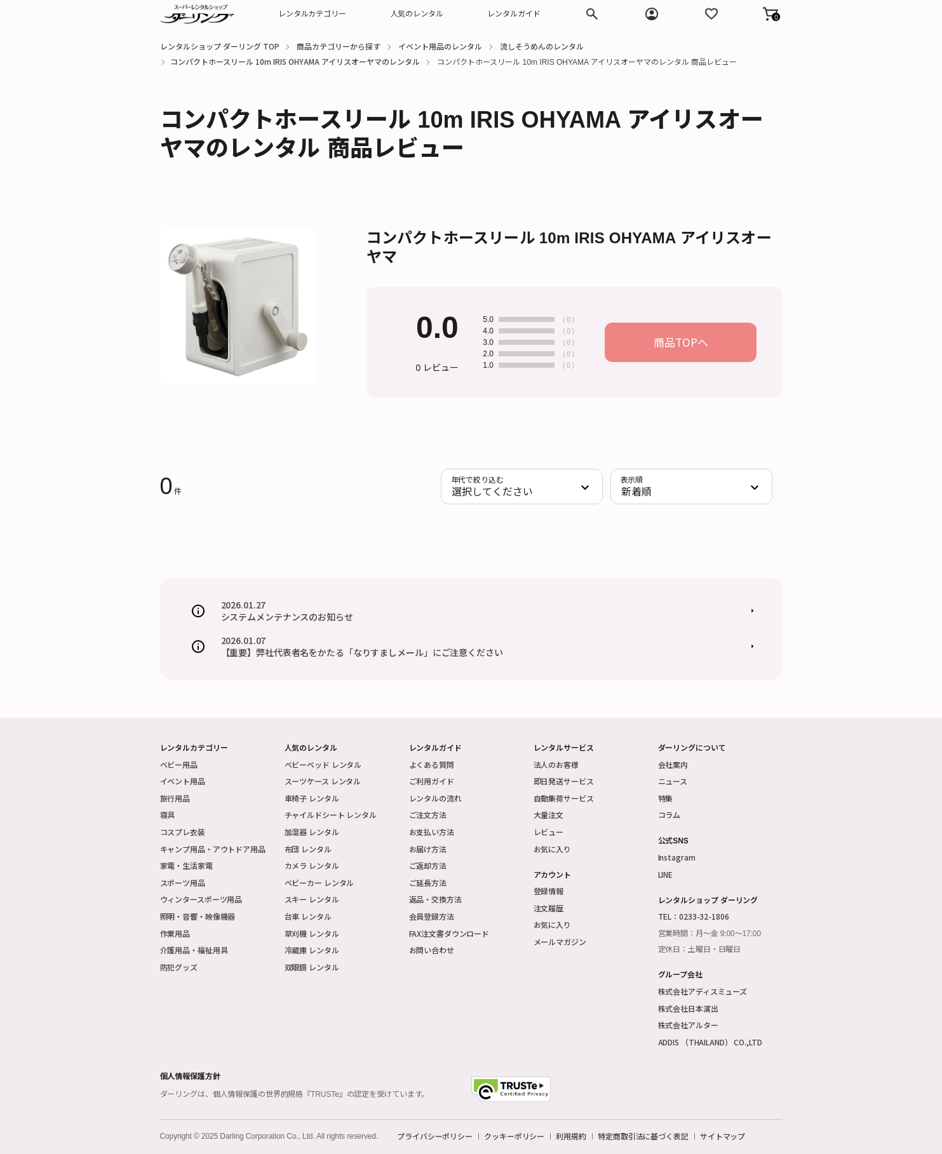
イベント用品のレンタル (440, 46)
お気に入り (552, 848)
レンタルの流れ (435, 798)
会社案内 (673, 764)
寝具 (167, 814)
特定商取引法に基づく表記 (643, 1136)
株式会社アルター (688, 1024)
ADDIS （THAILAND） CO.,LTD (710, 1042)
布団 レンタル (308, 848)
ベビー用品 (179, 764)
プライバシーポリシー (435, 1136)
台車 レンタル (308, 916)
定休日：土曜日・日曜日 (699, 949)
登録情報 (549, 890)
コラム (669, 814)
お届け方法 (428, 848)
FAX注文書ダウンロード (449, 933)
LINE (665, 874)
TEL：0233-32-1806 (693, 916)
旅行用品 (175, 798)
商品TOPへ (681, 342)
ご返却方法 (428, 865)
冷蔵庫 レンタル (312, 949)
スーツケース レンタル (323, 780)
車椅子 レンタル (312, 798)
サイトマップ (722, 1136)
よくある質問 (431, 764)
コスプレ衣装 (182, 831)
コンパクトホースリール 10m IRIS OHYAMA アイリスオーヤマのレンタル (295, 61)
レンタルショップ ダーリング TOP (219, 46)
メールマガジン (560, 941)
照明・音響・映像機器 (198, 916)
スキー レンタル (312, 899)
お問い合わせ (431, 949)
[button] (770, 14)
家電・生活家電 (186, 865)
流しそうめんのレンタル (542, 46)
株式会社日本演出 (688, 1008)
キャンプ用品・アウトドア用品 (213, 848)
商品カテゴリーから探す (338, 46)
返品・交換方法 (435, 899)
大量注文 (549, 814)
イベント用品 (182, 780)
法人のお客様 (556, 764)
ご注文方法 (428, 814)
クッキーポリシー (514, 1136)
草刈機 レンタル (312, 933)
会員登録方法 (431, 916)
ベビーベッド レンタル (323, 764)
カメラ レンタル (312, 865)
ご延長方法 (428, 882)
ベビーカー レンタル (319, 882)
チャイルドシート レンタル (331, 814)
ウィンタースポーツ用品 (201, 899)
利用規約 (571, 1136)
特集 (665, 798)
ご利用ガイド (431, 780)
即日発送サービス (564, 780)
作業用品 (175, 933)
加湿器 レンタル (312, 831)
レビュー (549, 831)
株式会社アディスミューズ (703, 991)
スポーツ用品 (182, 882)
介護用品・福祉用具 (194, 949)
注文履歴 (549, 907)
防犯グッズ (179, 967)
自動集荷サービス (564, 798)
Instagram (677, 857)
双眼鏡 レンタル (312, 967)
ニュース (673, 780)
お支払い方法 (431, 831)
